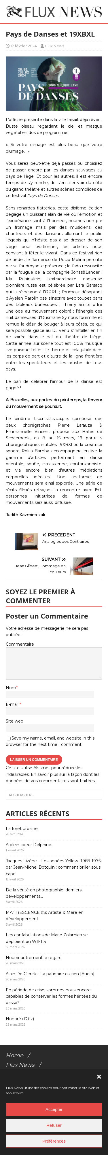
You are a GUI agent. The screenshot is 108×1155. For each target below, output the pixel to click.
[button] (99, 1077)
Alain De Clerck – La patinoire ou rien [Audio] (50, 973)
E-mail (13, 704)
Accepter (54, 1109)
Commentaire (20, 644)
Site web (14, 721)
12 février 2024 (24, 46)
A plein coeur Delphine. (29, 844)
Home (14, 1055)
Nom (11, 687)
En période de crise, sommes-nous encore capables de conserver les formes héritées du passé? (51, 996)
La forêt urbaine (22, 828)
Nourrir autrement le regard (34, 957)
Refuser (54, 1125)
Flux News (54, 46)
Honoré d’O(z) (20, 1018)
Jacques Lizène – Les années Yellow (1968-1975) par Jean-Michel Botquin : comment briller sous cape (54, 867)
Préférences (54, 1141)
